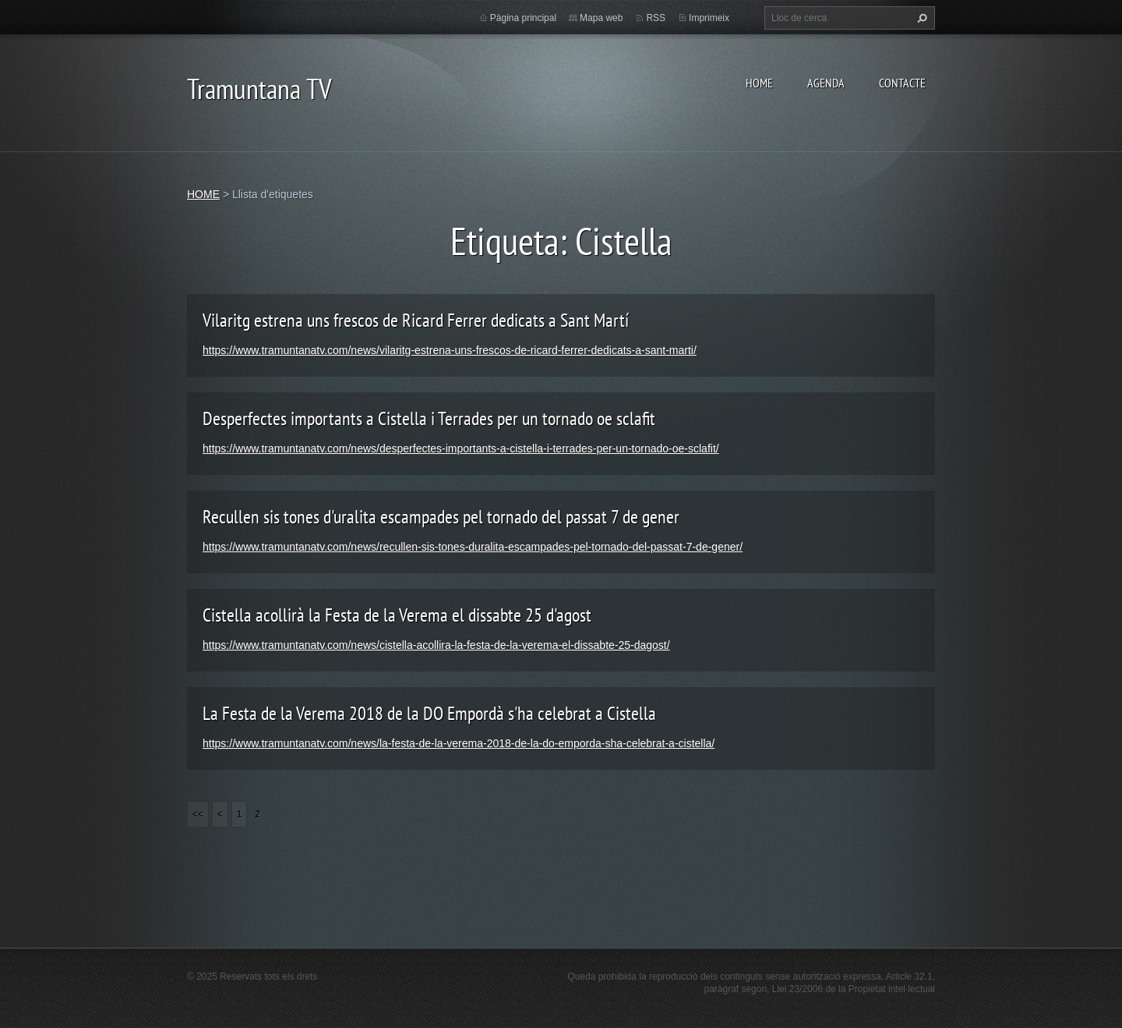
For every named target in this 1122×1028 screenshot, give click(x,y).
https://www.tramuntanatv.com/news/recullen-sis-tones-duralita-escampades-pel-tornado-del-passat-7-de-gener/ (473, 547)
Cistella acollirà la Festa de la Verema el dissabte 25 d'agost (397, 615)
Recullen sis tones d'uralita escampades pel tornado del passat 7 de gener (441, 517)
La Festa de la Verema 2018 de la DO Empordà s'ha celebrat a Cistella (429, 713)
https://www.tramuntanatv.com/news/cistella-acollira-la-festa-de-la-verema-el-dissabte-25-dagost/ (436, 645)
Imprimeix (709, 17)
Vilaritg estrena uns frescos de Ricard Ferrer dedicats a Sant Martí (416, 320)
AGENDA (826, 82)
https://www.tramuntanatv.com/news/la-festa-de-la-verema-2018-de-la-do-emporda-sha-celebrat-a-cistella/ (458, 743)
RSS (655, 17)
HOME (759, 82)
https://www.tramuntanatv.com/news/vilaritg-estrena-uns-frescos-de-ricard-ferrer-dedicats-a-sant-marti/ (450, 350)
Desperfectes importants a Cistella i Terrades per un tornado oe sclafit (429, 418)
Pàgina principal (523, 17)
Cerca (920, 18)
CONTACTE (902, 82)
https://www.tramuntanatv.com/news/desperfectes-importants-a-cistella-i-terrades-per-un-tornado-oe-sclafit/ (461, 448)
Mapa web (601, 17)
